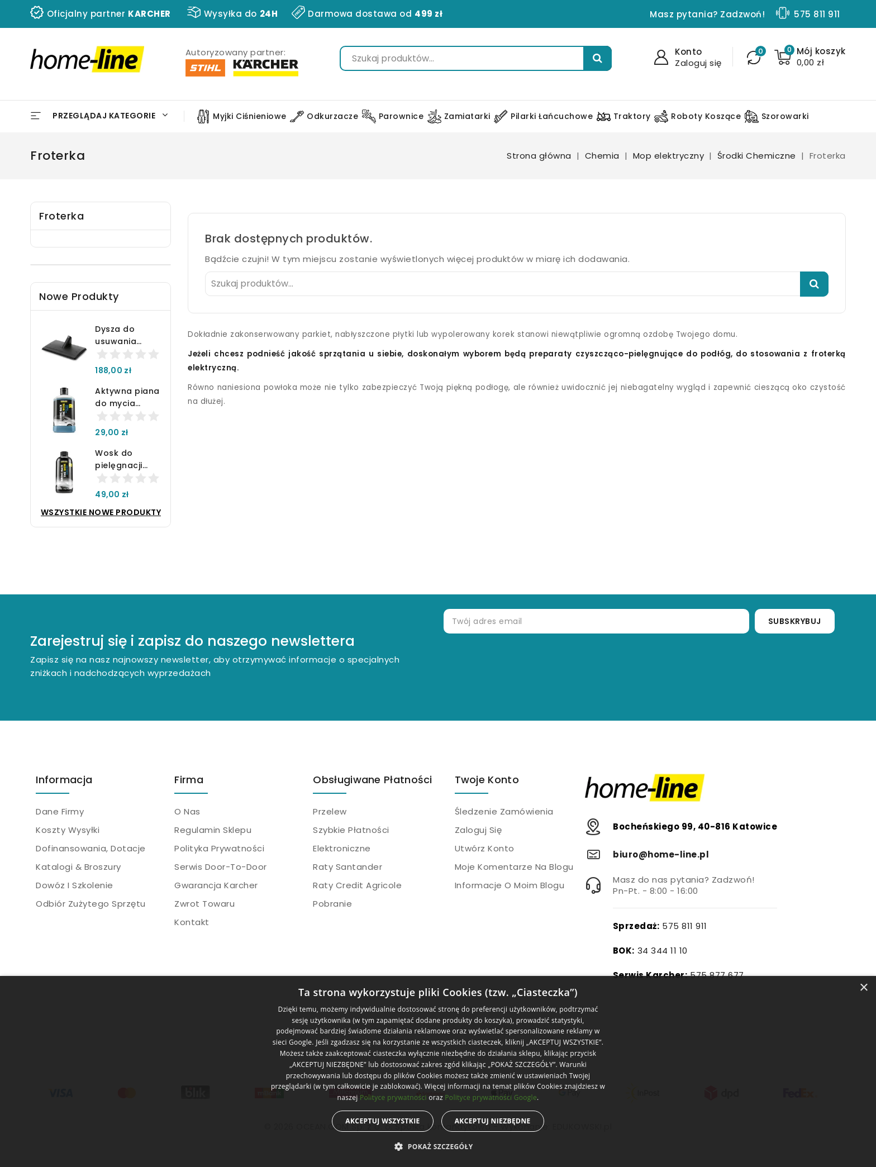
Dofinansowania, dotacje (91, 848)
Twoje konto (487, 780)
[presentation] (633, 670)
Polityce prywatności (393, 1097)
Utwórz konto (485, 848)
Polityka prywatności (219, 848)
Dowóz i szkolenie (74, 885)
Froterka (61, 216)
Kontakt (192, 922)
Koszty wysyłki (67, 830)
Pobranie (332, 903)
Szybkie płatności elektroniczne (351, 839)
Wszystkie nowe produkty (101, 512)
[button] (438, 1147)
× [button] (863, 988)
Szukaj (597, 58)
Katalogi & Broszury (78, 867)
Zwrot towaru (204, 903)
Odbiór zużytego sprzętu (91, 903)
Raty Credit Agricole (357, 885)
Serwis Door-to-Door (220, 867)
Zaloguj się (478, 830)
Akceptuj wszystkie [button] (382, 1121)
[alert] (438, 1071)
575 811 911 (817, 14)
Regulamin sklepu (212, 830)
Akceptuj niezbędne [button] (493, 1121)
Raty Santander (347, 867)
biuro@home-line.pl (661, 854)
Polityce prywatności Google (491, 1097)
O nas (187, 811)
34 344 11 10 (662, 950)
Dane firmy (60, 811)
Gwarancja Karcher (216, 885)
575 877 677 (717, 975)
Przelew (330, 811)
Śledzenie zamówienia (504, 811)
